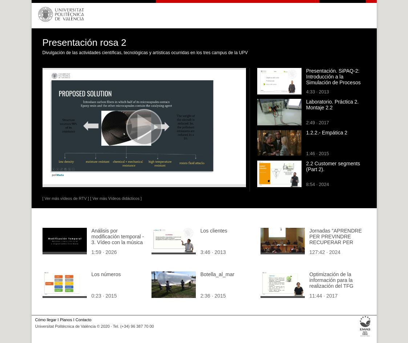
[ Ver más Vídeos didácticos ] (116, 198)
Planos (66, 320)
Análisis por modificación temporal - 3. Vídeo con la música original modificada (118, 239)
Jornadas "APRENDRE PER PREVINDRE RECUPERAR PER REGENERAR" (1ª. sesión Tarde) (336, 242)
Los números (106, 274)
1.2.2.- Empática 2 (327, 133)
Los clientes (214, 231)
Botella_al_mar (217, 274)
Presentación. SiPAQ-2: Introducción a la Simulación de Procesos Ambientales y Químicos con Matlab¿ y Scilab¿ (333, 82)
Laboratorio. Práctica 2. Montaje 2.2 (332, 104)
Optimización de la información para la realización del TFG (332, 280)
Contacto (84, 320)
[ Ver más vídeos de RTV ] (66, 198)
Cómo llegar (46, 320)
